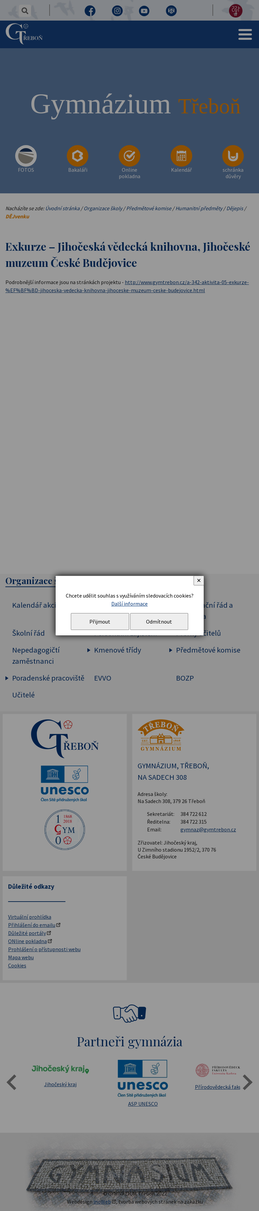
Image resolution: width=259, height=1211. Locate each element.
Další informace (129, 603)
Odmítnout (159, 621)
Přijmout (99, 621)
